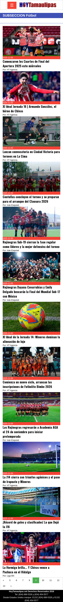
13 (4, 586)
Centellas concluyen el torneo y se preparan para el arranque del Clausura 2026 (31, 199)
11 (50, 580)
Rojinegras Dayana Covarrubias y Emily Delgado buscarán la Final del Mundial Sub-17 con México (31, 291)
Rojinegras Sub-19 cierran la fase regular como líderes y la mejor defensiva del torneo (31, 244)
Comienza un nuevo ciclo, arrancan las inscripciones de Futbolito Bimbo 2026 (27, 384)
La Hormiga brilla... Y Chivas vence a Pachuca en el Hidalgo (26, 569)
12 (58, 580)
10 (43, 580)
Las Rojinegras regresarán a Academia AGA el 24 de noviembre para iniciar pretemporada (30, 432)
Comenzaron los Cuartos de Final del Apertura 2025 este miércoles (26, 63)
